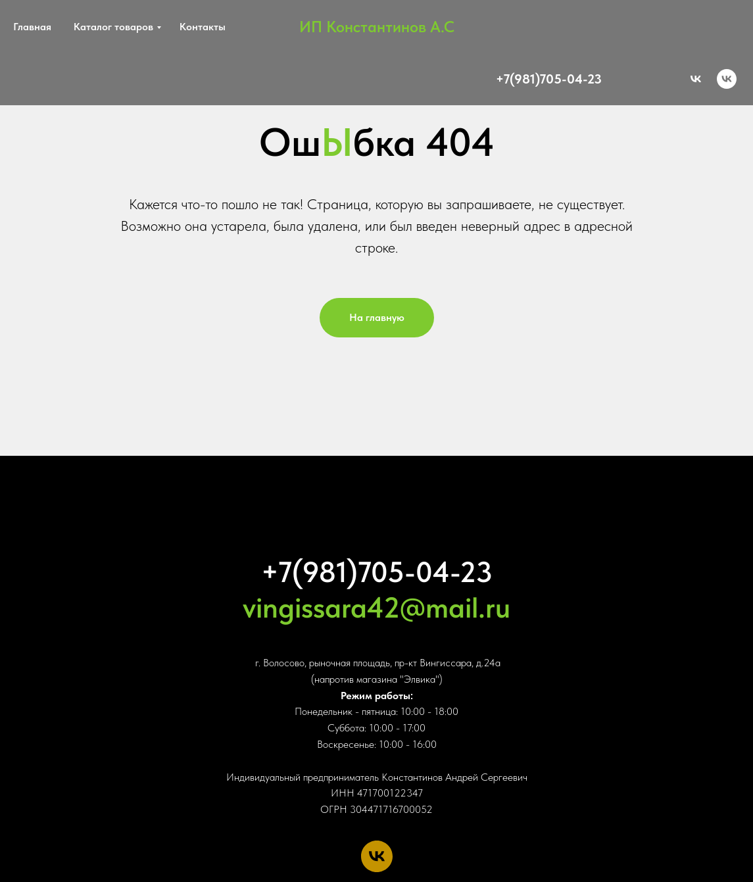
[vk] (727, 79)
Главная (32, 26)
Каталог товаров (113, 26)
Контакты (203, 26)
